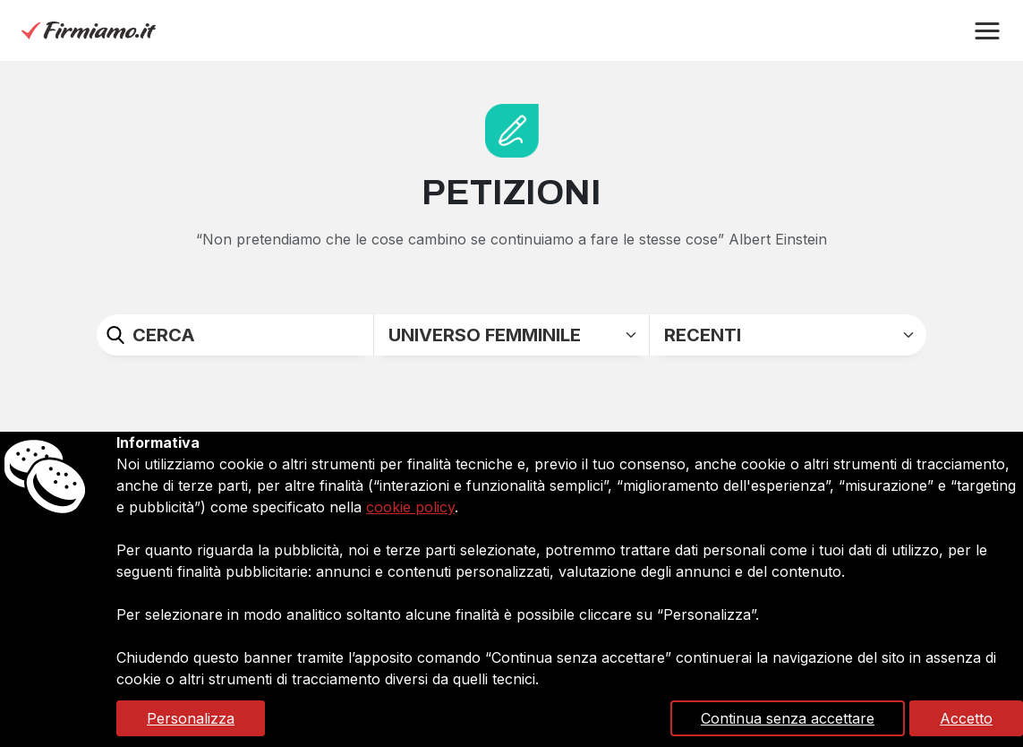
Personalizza (190, 718)
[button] (987, 31)
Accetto (966, 718)
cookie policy (410, 507)
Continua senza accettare (787, 718)
